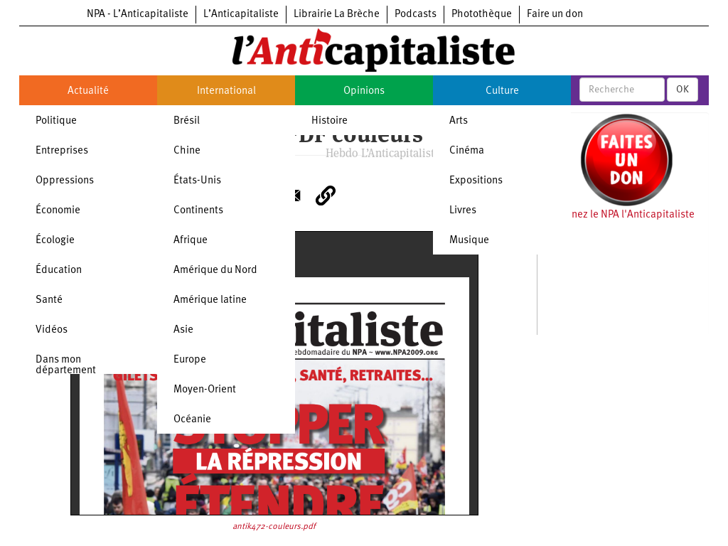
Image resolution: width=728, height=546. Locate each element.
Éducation (59, 270)
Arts (458, 121)
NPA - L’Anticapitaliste (137, 14)
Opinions (364, 91)
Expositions (476, 181)
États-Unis (197, 181)
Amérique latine (210, 300)
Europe (189, 360)
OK (682, 90)
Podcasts (416, 14)
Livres (462, 210)
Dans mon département (66, 365)
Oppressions (65, 181)
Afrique (190, 240)
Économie (58, 210)
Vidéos (52, 330)
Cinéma (466, 151)
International (226, 91)
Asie (183, 330)
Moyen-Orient (204, 390)
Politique (56, 121)
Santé (49, 300)
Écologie (55, 240)
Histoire (329, 121)
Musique (469, 240)
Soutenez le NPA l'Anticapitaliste (620, 215)
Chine (186, 151)
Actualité (88, 91)
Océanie (192, 419)
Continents (198, 210)
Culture (502, 91)
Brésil (186, 121)
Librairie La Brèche (337, 14)
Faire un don (555, 14)
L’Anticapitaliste (241, 14)
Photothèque (481, 14)
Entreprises (62, 151)
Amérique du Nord (215, 270)
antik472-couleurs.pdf (274, 527)
